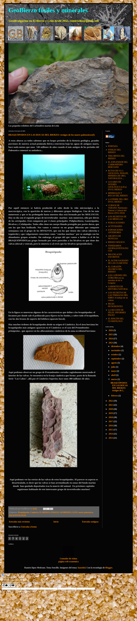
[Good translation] (5, 585)
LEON (75, 512)
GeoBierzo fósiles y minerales (48, 10)
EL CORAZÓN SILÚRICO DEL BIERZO (115, 269)
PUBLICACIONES (116, 222)
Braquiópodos (24, 512)
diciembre (116, 346)
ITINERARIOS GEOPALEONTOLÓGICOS (118, 248)
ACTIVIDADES (115, 226)
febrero (114, 395)
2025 (111, 334)
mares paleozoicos (86, 512)
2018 (111, 417)
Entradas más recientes (19, 522)
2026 (111, 330)
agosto (114, 363)
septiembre (116, 358)
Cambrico (34, 512)
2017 (111, 421)
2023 (111, 343)
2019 (111, 413)
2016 (111, 425)
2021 (111, 405)
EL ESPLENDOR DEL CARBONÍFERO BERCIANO (118, 164)
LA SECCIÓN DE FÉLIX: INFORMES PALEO (117, 312)
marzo (114, 379)
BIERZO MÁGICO (116, 242)
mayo (114, 371)
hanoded (81, 567)
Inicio (56, 522)
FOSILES (55, 512)
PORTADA (113, 146)
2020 (111, 409)
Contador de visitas (68, 558)
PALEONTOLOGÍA (17, 515)
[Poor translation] (12, 585)
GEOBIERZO (65, 512)
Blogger (108, 567)
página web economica (68, 561)
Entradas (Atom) (29, 527)
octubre (115, 354)
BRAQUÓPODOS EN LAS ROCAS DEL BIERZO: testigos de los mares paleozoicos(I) (51, 134)
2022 (111, 401)
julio (113, 367)
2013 (111, 438)
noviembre (116, 350)
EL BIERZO (45, 512)
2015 (111, 429)
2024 (111, 338)
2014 (111, 434)
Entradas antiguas (90, 522)
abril (113, 375)
